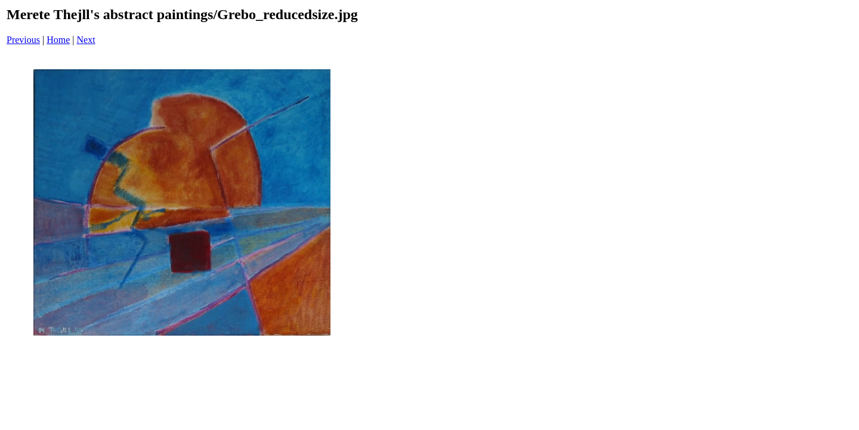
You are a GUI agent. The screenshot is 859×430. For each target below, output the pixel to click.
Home (58, 40)
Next (86, 40)
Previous (23, 40)
